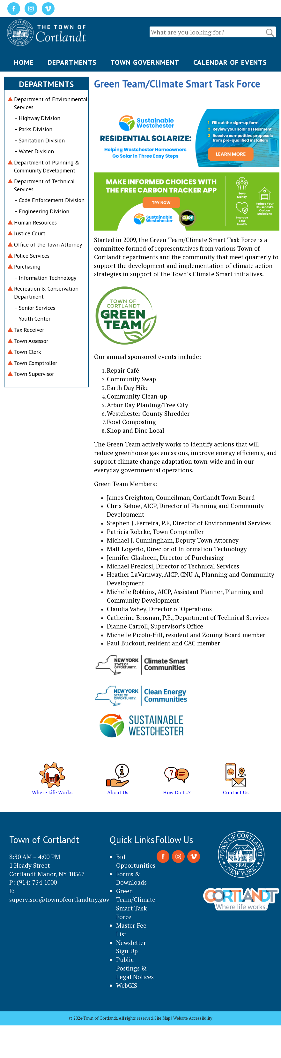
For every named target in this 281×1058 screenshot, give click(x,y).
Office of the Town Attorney (48, 244)
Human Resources (35, 222)
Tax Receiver (29, 329)
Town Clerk (27, 351)
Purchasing (27, 266)
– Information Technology (45, 277)
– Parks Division (33, 129)
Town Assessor (31, 341)
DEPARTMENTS (72, 62)
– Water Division (34, 151)
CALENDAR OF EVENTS (230, 62)
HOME (23, 62)
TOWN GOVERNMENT (144, 62)
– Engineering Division (41, 211)
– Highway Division (37, 118)
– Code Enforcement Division (49, 200)
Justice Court (29, 233)
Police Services (31, 255)
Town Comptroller (35, 363)
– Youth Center (32, 318)
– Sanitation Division (39, 140)
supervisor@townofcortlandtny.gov (59, 899)
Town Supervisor (34, 373)
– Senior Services (34, 307)
